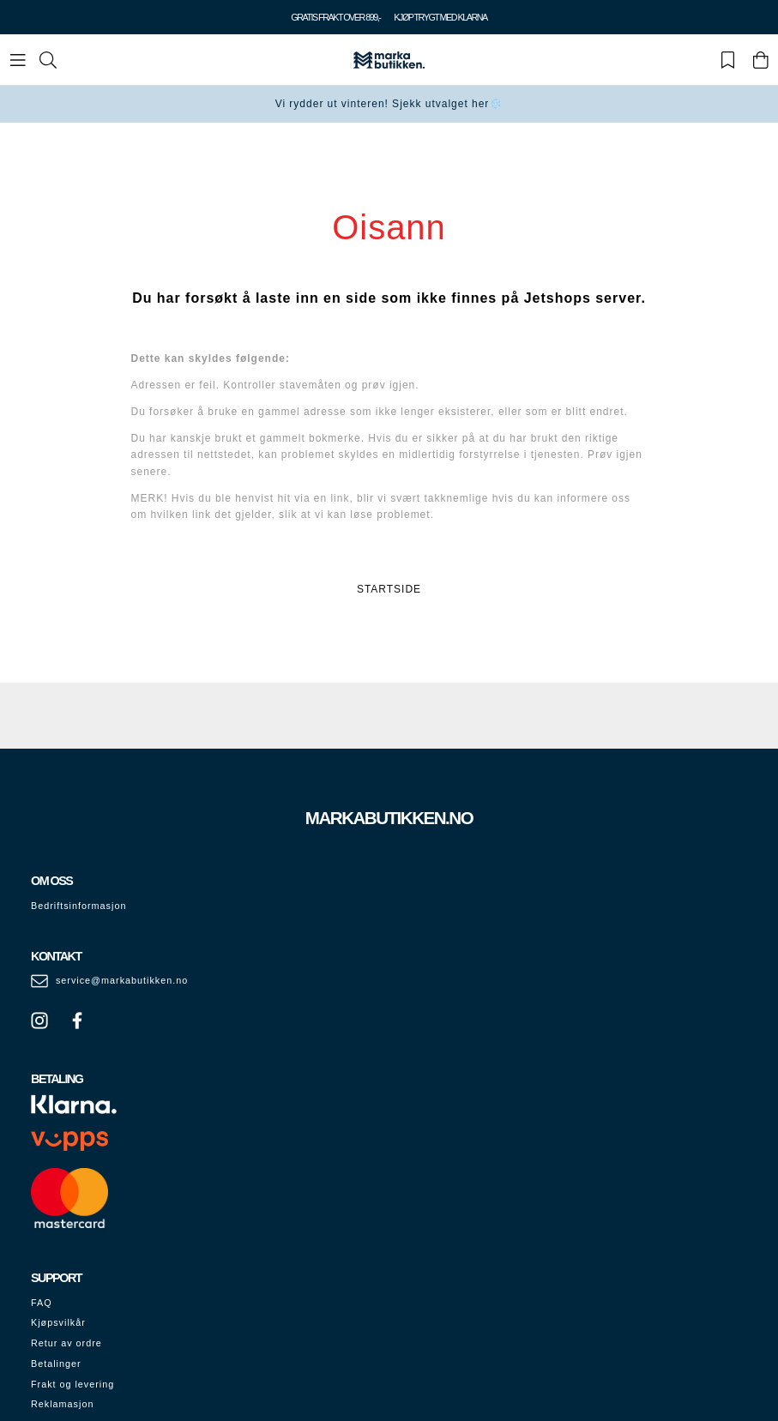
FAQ (41, 1303)
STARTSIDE (389, 589)
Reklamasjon (62, 1404)
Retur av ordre (66, 1343)
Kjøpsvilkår (58, 1322)
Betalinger (56, 1363)
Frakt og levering (72, 1384)
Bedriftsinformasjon (78, 905)
